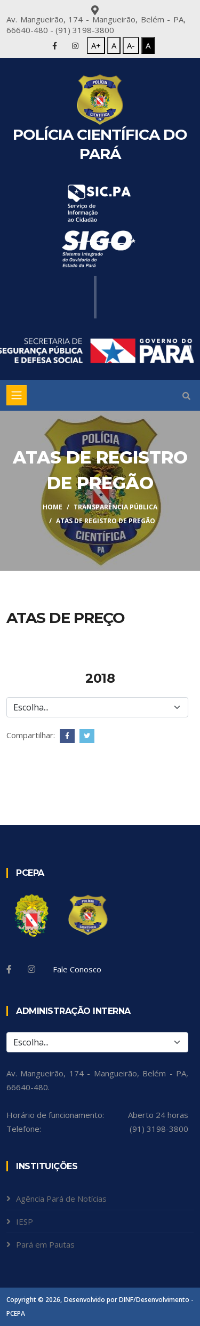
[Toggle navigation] (16, 395)
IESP (24, 1221)
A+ (96, 45)
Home (52, 507)
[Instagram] (31, 969)
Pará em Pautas (45, 1244)
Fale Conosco (77, 969)
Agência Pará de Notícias (61, 1198)
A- (131, 45)
